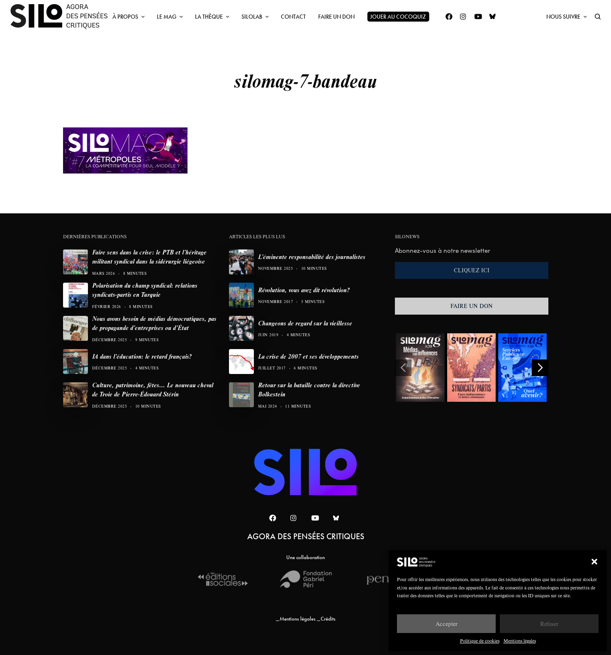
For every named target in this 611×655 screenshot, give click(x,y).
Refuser (549, 624)
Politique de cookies (479, 641)
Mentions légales (520, 641)
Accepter (447, 624)
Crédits (328, 618)
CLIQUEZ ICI (471, 270)
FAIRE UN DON (471, 306)
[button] (594, 561)
